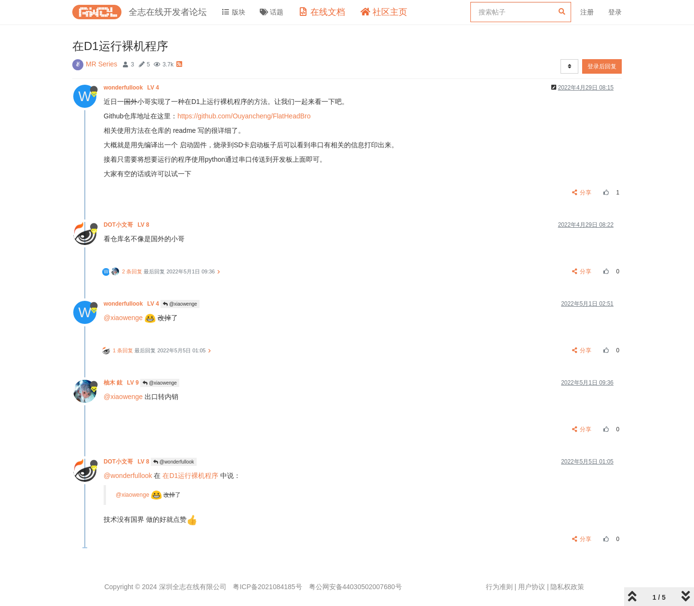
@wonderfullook (173, 461)
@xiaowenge (180, 304)
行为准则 (499, 587)
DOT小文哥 (127, 224)
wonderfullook (132, 87)
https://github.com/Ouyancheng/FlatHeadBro (243, 116)
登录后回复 (601, 66)
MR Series (101, 64)
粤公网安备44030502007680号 (355, 587)
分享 (582, 192)
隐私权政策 (567, 587)
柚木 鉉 (122, 382)
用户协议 (531, 587)
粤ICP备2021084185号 (267, 587)
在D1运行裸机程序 (190, 475)
